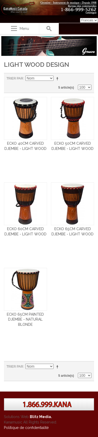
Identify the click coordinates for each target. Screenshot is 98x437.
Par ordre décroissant (58, 78)
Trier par (15, 78)
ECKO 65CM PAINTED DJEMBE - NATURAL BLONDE (25, 319)
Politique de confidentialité (26, 428)
